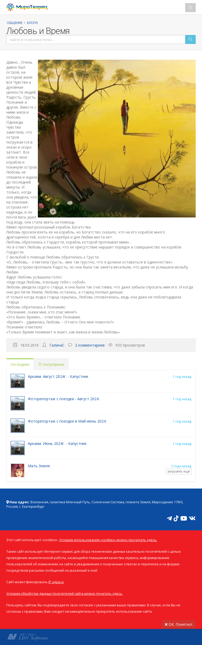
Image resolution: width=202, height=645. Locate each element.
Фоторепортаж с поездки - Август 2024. (63, 398)
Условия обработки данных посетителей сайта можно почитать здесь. (64, 593)
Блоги (32, 23)
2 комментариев (90, 345)
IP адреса (56, 582)
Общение (14, 23)
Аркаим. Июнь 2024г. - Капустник (57, 443)
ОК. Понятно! (178, 624)
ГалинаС (56, 345)
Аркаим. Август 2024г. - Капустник (58, 376)
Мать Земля (39, 465)
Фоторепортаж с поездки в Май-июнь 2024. (67, 421)
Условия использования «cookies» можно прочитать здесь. (108, 540)
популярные (51, 364)
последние (20, 364)
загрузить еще (178, 471)
